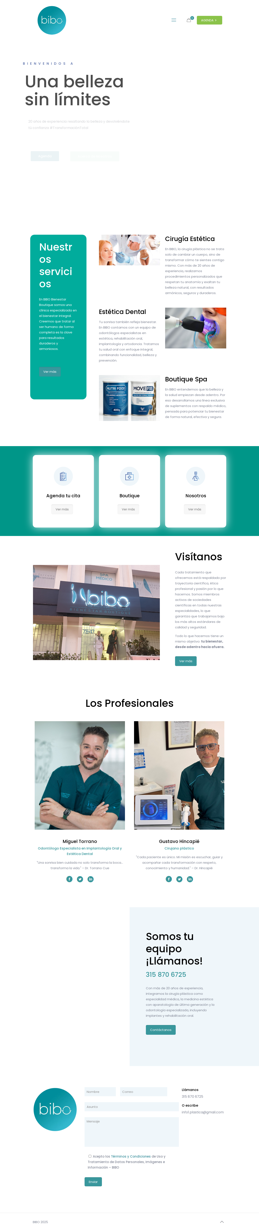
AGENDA (209, 20)
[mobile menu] (173, 20)
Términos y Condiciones (131, 1156)
